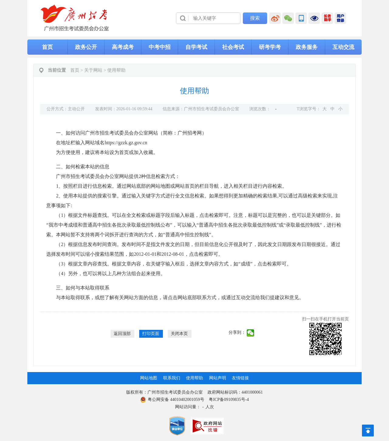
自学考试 (196, 47)
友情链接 (240, 378)
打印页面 (150, 333)
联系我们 (171, 378)
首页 (47, 47)
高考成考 (123, 47)
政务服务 (307, 47)
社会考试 (233, 47)
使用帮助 (116, 70)
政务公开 (86, 47)
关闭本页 (179, 333)
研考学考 (270, 47)
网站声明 (217, 378)
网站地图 (148, 378)
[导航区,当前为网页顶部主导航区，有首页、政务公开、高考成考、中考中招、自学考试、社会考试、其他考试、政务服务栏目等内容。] (194, 47)
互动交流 (343, 47)
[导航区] (194, 18)
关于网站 (93, 70)
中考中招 (159, 47)
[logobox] (74, 18)
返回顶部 (122, 333)
